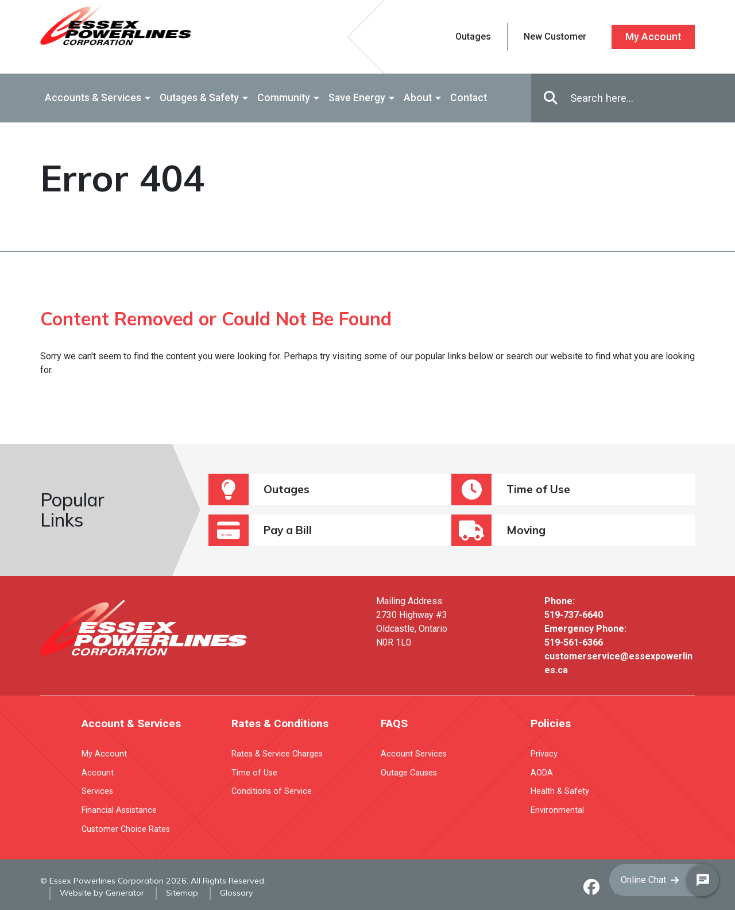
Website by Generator (102, 893)
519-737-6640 (573, 614)
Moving (498, 530)
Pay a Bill (260, 530)
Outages (259, 489)
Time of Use (510, 489)
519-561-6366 (573, 642)
